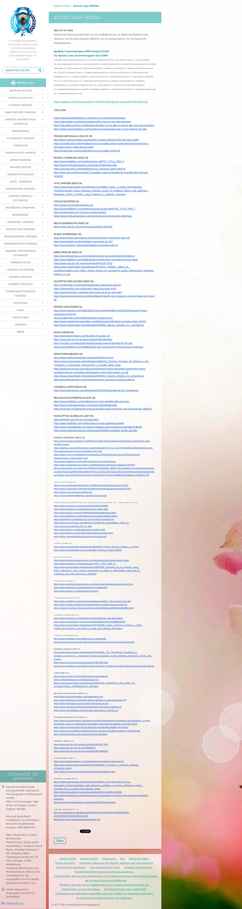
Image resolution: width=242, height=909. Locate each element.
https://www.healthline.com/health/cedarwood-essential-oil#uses (85, 461)
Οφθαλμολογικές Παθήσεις (20, 243)
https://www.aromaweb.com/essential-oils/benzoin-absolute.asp (84, 771)
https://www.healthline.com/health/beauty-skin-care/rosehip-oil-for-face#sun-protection (98, 347)
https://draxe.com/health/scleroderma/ (73, 205)
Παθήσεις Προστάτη (20, 284)
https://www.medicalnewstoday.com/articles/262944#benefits (85, 405)
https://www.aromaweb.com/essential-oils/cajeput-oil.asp (81, 703)
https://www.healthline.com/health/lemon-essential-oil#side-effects (85, 516)
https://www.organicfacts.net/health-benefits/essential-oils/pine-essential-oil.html (92, 488)
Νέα (122, 858)
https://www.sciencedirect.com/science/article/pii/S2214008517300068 (88, 792)
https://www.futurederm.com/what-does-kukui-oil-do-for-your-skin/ (88, 292)
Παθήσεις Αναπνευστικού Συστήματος (20, 121)
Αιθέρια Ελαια (21, 317)
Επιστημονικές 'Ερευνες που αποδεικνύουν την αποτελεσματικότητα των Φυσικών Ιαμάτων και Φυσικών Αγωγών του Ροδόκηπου (106, 878)
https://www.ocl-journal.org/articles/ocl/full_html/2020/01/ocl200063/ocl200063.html (94, 608)
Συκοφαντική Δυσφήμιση (138, 867)
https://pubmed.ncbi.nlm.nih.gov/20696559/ (75, 748)
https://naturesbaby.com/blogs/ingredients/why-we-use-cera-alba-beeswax (92, 121)
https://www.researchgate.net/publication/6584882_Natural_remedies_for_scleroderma (99, 325)
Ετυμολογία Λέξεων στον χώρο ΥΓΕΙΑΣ (125, 889)
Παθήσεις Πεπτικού (20, 276)
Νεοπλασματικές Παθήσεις (20, 236)
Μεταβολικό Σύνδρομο (20, 207)
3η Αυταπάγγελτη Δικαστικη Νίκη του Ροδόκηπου (104, 897)
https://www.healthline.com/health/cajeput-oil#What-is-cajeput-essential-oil (89, 700)
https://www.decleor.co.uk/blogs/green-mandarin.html (79, 529)
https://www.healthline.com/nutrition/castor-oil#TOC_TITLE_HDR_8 (89, 161)
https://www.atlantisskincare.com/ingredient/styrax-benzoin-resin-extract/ (89, 761)
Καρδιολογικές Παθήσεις (20, 188)
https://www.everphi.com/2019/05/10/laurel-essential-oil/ (81, 676)
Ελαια (20, 310)
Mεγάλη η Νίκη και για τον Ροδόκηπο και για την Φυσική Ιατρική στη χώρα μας (104, 884)
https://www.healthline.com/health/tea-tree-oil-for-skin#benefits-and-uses (91, 401)
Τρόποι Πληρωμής (65, 863)
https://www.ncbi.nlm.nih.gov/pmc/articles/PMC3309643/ (81, 751)
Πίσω (60, 841)
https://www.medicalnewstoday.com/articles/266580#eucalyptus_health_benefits (95, 430)
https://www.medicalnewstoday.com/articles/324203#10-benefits (85, 802)
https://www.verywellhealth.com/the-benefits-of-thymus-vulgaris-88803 (88, 550)
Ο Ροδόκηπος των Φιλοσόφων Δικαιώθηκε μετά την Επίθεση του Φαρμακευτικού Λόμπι (104, 893)
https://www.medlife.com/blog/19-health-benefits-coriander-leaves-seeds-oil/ (90, 604)
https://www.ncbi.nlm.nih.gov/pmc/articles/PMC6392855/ (81, 506)
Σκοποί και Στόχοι (139, 858)
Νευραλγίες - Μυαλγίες (20, 222)
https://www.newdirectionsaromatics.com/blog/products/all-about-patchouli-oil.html (93, 584)
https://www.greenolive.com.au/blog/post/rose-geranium (81, 734)
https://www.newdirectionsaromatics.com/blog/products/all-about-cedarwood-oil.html (94, 465)
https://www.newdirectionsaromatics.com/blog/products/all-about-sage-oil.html (91, 560)
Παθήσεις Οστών (20, 262)
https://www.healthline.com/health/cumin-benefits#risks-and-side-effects (88, 618)
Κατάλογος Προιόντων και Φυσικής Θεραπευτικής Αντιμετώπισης (116, 863)
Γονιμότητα (20, 145)
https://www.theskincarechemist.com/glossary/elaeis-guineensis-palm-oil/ (92, 237)
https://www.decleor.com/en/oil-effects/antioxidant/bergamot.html (85, 512)
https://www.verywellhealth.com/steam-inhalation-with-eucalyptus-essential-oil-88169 (98, 427)
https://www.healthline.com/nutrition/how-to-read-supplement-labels (89, 423)
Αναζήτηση (40, 70)
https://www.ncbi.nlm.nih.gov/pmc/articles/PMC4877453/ (83, 263)
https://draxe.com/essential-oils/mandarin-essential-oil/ (80, 536)
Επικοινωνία (109, 858)
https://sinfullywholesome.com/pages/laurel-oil (76, 679)
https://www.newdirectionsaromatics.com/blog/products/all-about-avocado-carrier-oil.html (100, 321)
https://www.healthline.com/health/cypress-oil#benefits (80, 638)
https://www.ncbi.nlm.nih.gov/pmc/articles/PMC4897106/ (81, 662)
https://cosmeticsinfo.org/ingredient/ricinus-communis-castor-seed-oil (89, 169)
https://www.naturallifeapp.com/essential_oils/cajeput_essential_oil (86, 710)
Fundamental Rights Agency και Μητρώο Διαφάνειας (104, 871)
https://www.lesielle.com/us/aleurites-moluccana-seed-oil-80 (85, 288)
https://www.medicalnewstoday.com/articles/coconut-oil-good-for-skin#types (93, 216)
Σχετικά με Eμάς (89, 858)
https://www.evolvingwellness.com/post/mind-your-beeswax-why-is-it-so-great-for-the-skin (100, 129)
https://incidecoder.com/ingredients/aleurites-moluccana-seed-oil (87, 285)
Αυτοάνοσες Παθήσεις (20, 138)
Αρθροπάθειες (20, 131)
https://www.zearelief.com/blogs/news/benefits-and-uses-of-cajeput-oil (87, 707)
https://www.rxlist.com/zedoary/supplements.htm (77, 819)
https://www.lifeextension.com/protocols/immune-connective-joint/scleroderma (94, 256)
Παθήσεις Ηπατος (20, 167)
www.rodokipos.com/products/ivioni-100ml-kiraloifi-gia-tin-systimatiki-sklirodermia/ (101, 101)
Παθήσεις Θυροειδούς (20, 174)
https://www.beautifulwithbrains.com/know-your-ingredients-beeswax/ (90, 118)
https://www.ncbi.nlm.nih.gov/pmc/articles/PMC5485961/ (83, 339)
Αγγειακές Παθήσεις (20, 105)
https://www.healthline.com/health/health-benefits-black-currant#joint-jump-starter (96, 259)
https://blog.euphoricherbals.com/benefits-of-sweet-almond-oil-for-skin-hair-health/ (96, 139)
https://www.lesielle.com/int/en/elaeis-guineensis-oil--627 (83, 241)
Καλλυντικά (21, 302)
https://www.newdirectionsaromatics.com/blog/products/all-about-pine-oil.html (91, 485)
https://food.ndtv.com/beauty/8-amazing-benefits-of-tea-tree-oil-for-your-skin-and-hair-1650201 (103, 409)
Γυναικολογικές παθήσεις (20, 152)
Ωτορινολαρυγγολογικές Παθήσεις (20, 293)
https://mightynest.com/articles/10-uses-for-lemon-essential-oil (84, 519)
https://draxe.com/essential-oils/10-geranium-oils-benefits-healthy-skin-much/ (91, 727)
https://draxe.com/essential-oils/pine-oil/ (73, 492)
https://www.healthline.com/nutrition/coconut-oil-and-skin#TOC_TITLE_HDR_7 (94, 208)
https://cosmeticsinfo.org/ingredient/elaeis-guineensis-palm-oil (86, 245)
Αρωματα (20, 324)
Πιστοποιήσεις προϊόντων (70, 867)
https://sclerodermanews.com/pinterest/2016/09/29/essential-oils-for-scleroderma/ (96, 390)
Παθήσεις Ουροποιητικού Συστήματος (20, 253)
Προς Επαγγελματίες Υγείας (104, 867)
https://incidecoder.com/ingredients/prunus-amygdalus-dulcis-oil (87, 150)
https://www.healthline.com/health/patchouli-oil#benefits (80, 587)
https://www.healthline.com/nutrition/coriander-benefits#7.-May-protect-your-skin (92, 601)
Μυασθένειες (20, 214)
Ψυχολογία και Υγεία (21, 97)
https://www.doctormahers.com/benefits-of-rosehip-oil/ (82, 335)
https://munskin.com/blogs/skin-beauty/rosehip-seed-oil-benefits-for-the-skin (93, 343)
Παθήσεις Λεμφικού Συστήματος (20, 198)
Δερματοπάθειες (20, 159)
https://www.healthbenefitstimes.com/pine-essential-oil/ (80, 495)
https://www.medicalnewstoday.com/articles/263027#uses (84, 357)
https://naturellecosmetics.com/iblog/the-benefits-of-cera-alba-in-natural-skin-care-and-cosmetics (104, 125)
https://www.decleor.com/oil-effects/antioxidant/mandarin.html (83, 533)
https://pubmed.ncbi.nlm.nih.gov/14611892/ (76, 419)
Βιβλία (20, 331)
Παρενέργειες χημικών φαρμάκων (81, 889)
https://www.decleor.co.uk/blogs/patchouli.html (76, 591)
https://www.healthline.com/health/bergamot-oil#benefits (81, 509)
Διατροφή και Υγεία (20, 90)
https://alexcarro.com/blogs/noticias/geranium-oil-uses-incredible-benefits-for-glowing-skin (97, 731)
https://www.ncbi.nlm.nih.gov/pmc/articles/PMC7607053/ (83, 226)
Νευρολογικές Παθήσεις (20, 229)
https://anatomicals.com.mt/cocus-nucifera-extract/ (80, 212)
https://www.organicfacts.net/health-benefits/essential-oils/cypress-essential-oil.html (94, 642)
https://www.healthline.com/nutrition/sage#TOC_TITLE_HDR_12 (85, 563)
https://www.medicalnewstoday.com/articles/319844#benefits (85, 165)
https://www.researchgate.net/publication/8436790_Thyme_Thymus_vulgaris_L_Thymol (96, 546)
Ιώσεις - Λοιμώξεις (21, 181)
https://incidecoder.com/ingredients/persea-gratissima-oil (83, 318)
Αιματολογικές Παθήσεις (20, 112)
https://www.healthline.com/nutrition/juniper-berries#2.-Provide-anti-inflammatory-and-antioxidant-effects (104, 666)
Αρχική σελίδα (62, 5)
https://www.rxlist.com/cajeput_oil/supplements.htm (78, 696)
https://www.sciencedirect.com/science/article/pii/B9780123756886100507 (89, 621)
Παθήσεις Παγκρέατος (20, 269)
